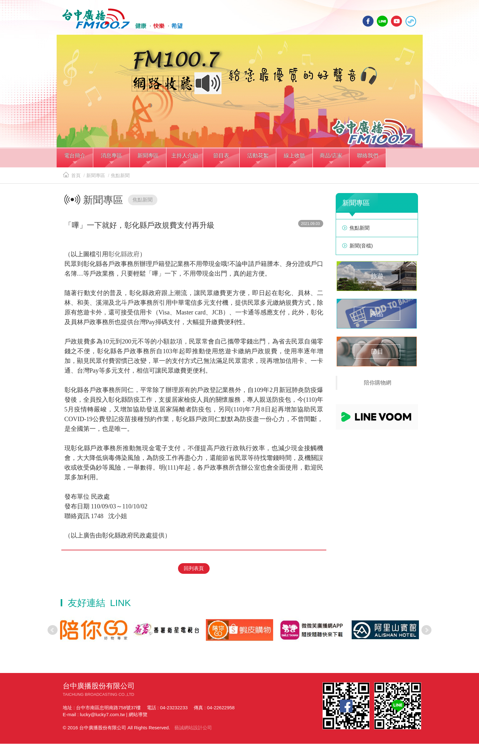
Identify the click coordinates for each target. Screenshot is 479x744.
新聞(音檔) (361, 246)
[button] (75, 159)
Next (426, 630)
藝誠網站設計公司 (193, 728)
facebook (368, 21)
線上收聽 (410, 21)
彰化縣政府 (124, 255)
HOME (121, 19)
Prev (53, 630)
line (382, 21)
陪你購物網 (377, 383)
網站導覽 (138, 714)
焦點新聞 (120, 176)
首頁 (72, 176)
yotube (396, 21)
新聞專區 (95, 176)
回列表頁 (194, 568)
